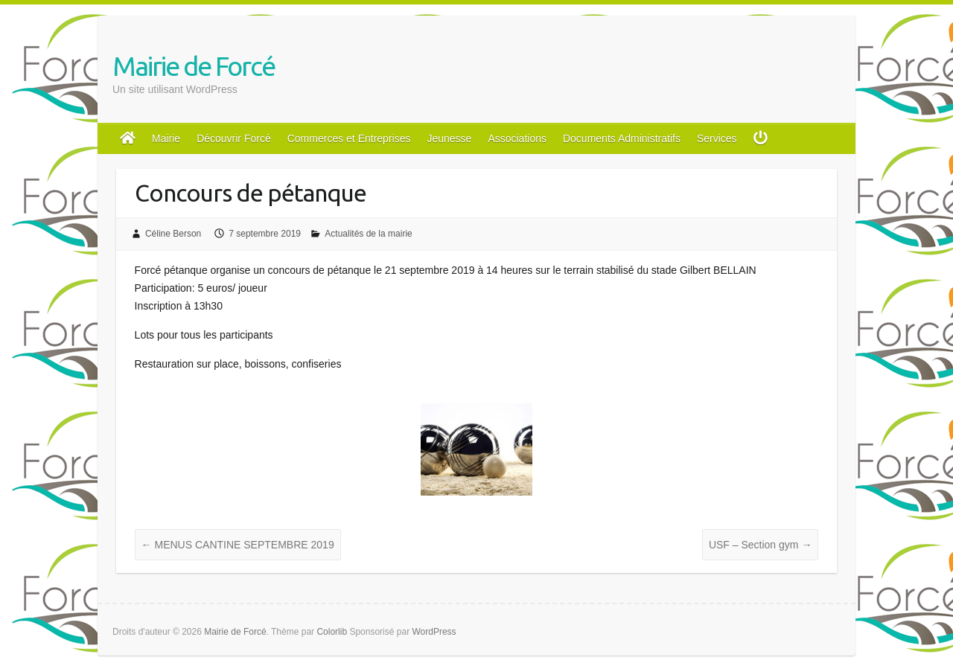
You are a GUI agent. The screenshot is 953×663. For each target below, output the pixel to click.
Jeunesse (449, 138)
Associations (517, 138)
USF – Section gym (760, 545)
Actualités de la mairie (368, 233)
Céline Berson (173, 233)
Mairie (166, 138)
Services (717, 138)
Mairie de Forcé (193, 66)
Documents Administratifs (622, 138)
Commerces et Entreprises (349, 138)
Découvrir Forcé (234, 138)
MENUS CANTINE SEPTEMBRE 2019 (237, 545)
